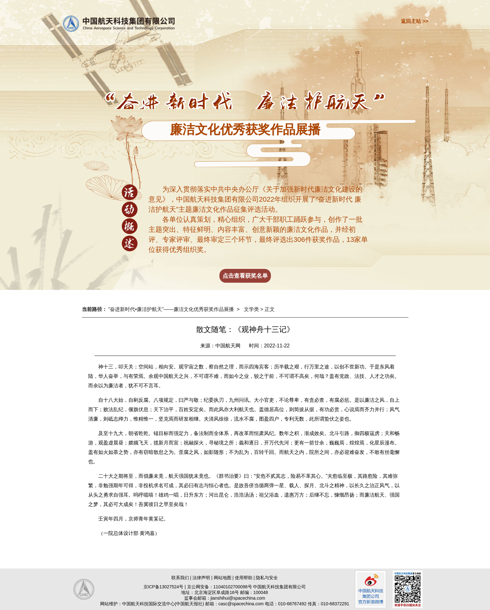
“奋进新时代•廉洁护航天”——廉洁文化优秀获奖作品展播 (171, 309)
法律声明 (201, 577)
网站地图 (222, 577)
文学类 (251, 309)
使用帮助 (243, 577)
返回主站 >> (414, 21)
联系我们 (180, 577)
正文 (270, 309)
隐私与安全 (267, 577)
